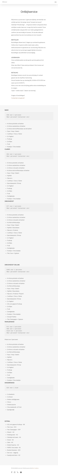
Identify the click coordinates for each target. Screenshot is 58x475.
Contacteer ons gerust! (18, 98)
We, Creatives (35, 468)
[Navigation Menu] (55, 2)
